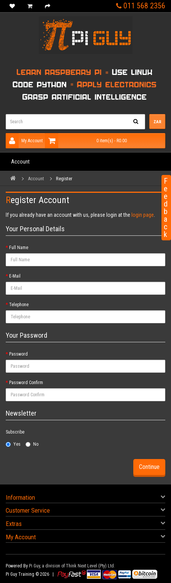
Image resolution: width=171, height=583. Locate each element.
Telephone (19, 304)
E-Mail (15, 276)
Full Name (18, 247)
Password (18, 354)
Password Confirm (26, 382)
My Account (24, 140)
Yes (13, 444)
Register (64, 178)
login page (142, 215)
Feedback (166, 207)
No (32, 444)
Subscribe (15, 432)
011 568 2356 (140, 5)
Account (20, 162)
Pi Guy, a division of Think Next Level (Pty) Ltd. (72, 566)
